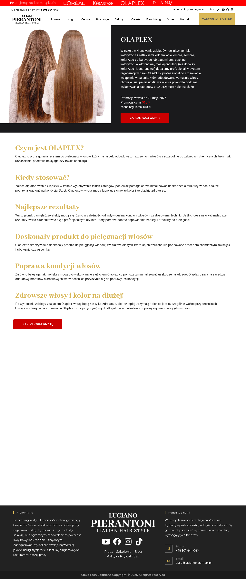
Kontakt (185, 19)
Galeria (135, 19)
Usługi (70, 19)
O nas (170, 19)
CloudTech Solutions (96, 575)
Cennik (85, 19)
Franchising (153, 19)
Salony (120, 19)
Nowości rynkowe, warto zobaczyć (196, 9)
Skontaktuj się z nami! (35, 9)
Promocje (102, 19)
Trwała (55, 19)
